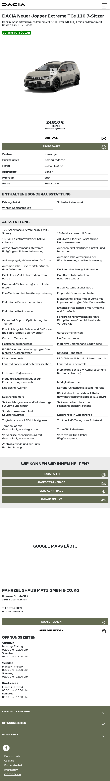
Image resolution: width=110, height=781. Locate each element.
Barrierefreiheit (13, 765)
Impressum (11, 769)
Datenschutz (12, 756)
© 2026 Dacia (12, 774)
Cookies (9, 760)
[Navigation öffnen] (104, 4)
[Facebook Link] (6, 746)
